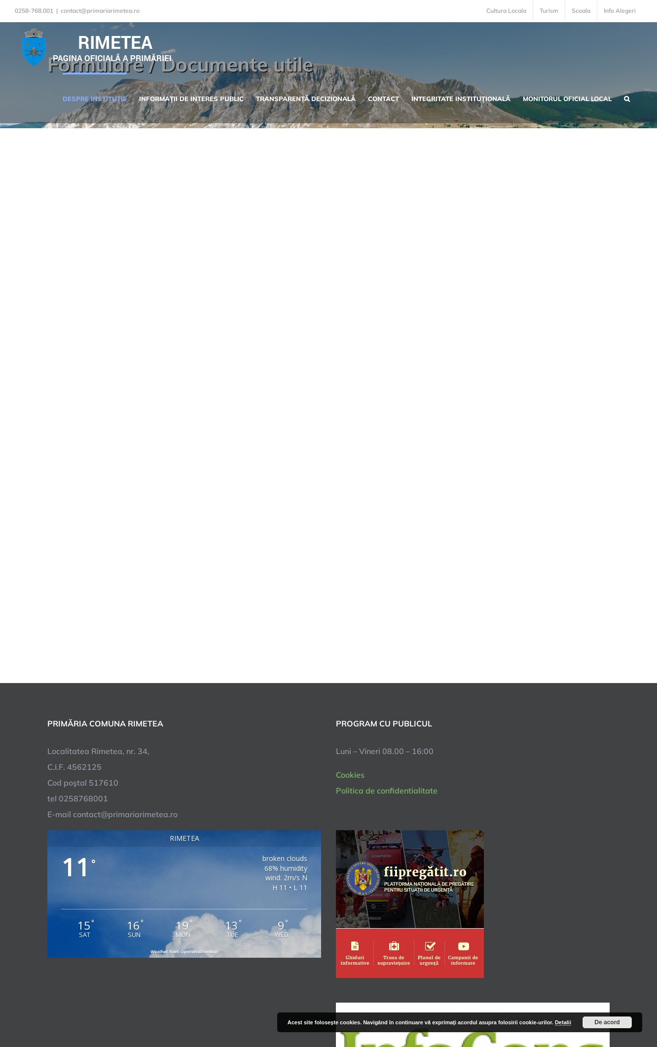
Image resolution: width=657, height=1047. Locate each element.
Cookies (350, 775)
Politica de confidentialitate (387, 790)
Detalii (563, 1022)
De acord (607, 1022)
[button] (627, 97)
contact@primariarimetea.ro (100, 10)
